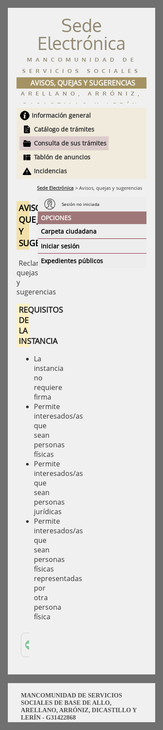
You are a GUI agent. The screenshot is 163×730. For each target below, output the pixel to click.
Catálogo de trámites (64, 129)
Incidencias (50, 171)
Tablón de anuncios (62, 157)
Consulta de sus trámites (70, 143)
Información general (61, 115)
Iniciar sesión (60, 246)
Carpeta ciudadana (68, 231)
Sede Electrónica (55, 188)
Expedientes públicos (72, 261)
